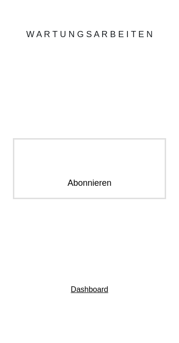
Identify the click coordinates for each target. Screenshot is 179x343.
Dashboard (89, 289)
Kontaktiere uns (89, 249)
